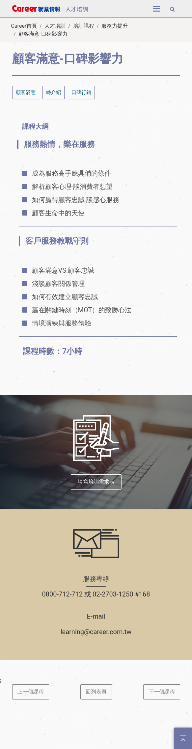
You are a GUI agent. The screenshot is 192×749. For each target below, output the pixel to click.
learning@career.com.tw (96, 632)
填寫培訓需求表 (96, 482)
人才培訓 (55, 26)
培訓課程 (83, 26)
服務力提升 (114, 26)
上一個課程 (30, 692)
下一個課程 (162, 692)
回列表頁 (96, 692)
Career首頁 (24, 26)
